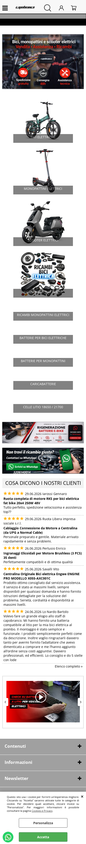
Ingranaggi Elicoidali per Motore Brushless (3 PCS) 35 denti (42, 555)
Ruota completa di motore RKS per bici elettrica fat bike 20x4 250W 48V (41, 500)
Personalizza (43, 823)
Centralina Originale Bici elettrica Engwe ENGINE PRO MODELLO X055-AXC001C (41, 576)
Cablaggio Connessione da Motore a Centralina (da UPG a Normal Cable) (40, 530)
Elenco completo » (69, 666)
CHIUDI (82, 796)
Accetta (43, 837)
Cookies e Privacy (42, 810)
